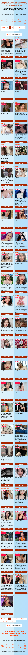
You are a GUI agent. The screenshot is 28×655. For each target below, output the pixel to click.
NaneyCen (3, 80)
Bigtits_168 (3, 273)
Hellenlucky (17, 59)
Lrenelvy (3, 510)
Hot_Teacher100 (4, 424)
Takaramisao (18, 123)
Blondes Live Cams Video (14, 21)
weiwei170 (17, 231)
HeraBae (3, 402)
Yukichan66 (3, 187)
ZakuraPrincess (18, 187)
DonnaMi (17, 466)
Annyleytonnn (4, 102)
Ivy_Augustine (4, 574)
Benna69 (17, 338)
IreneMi (16, 80)
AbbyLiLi (3, 316)
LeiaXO (2, 553)
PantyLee (3, 381)
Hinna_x (3, 295)
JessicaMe (17, 144)
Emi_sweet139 (18, 381)
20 (15, 30)
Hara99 (16, 273)
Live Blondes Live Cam (20, 21)
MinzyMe (17, 488)
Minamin (17, 316)
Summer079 (3, 338)
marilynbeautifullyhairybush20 (8, 231)
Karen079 (3, 209)
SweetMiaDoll (18, 574)
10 (6, 30)
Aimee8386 (17, 402)
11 (9, 30)
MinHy (16, 166)
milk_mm (3, 252)
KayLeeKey (3, 531)
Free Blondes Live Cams (8, 21)
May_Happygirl (18, 359)
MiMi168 (16, 445)
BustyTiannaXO (18, 553)
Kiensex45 (17, 510)
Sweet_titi (3, 123)
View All (3, 27)
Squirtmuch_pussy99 (20, 209)
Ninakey (3, 359)
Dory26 (2, 59)
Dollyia (2, 466)
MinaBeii (17, 252)
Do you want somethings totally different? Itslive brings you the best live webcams (14, 633)
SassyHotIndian (18, 424)
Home (8, 34)
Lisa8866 (3, 445)
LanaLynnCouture (19, 531)
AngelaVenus (4, 595)
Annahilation (4, 37)
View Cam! (7, 56)
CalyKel (16, 102)
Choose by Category (16, 34)
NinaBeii (17, 37)
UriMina (2, 144)
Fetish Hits (14, 652)
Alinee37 (17, 295)
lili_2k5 (2, 166)
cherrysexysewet (5, 488)
